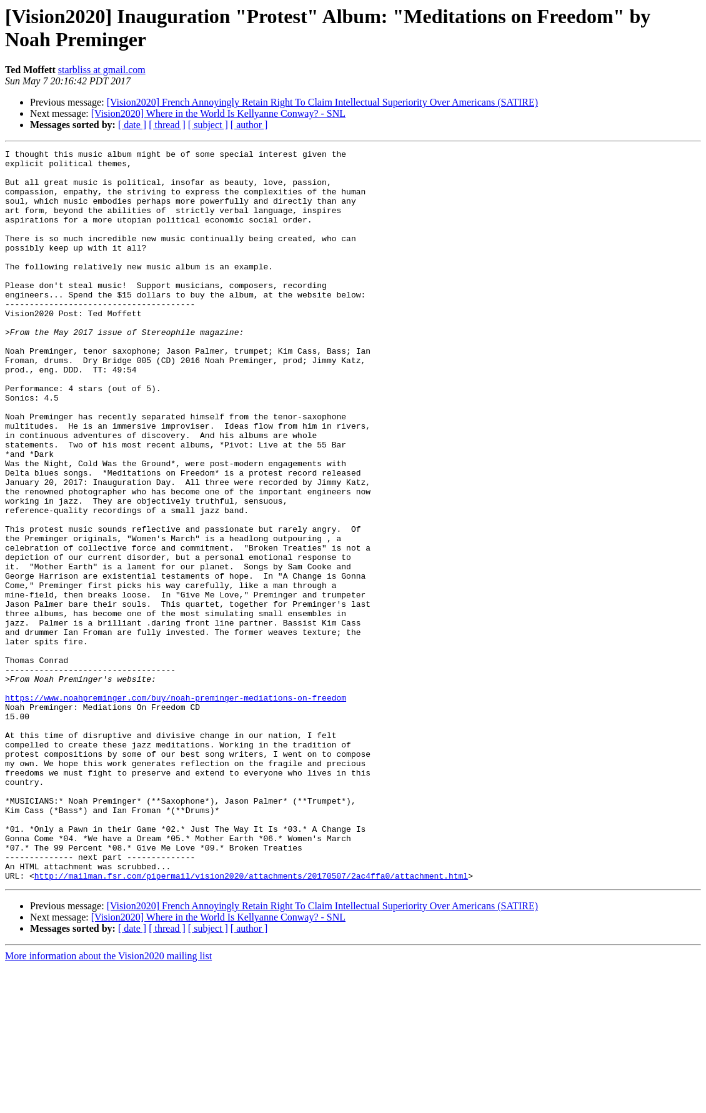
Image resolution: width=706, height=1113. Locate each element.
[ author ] (249, 124)
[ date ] (132, 124)
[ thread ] (167, 124)
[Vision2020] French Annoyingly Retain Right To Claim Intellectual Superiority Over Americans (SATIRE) (322, 102)
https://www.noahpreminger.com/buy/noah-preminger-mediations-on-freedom (175, 808)
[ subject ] (208, 124)
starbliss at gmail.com (102, 69)
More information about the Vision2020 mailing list (108, 1102)
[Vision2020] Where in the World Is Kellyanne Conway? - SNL (218, 113)
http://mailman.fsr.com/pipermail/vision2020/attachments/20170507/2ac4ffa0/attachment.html (251, 1021)
